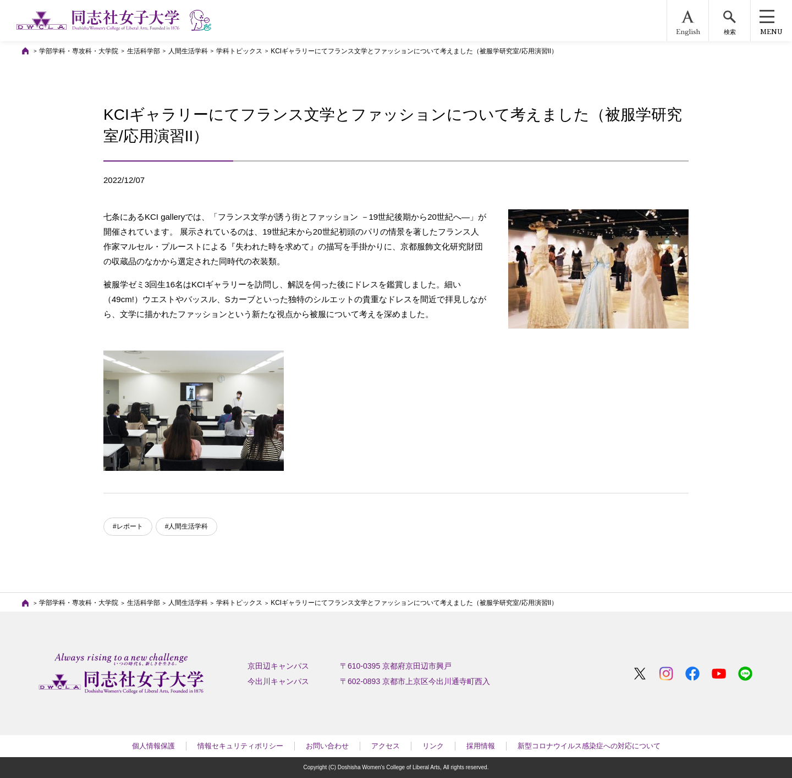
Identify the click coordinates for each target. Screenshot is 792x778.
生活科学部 (143, 51)
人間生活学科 (188, 51)
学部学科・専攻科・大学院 (78, 51)
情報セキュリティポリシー (240, 746)
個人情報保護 (153, 746)
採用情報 (480, 746)
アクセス (385, 746)
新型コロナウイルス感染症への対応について (589, 746)
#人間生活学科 (186, 526)
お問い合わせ (327, 746)
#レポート (128, 526)
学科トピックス (239, 51)
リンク (433, 746)
